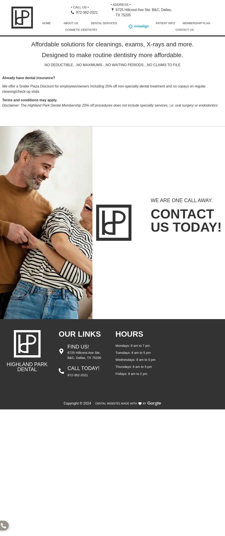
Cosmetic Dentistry (81, 29)
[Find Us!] (61, 351)
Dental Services (104, 23)
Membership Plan (196, 23)
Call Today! (83, 368)
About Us (71, 23)
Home (46, 23)
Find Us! (78, 347)
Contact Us (184, 29)
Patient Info (165, 23)
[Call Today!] (61, 371)
